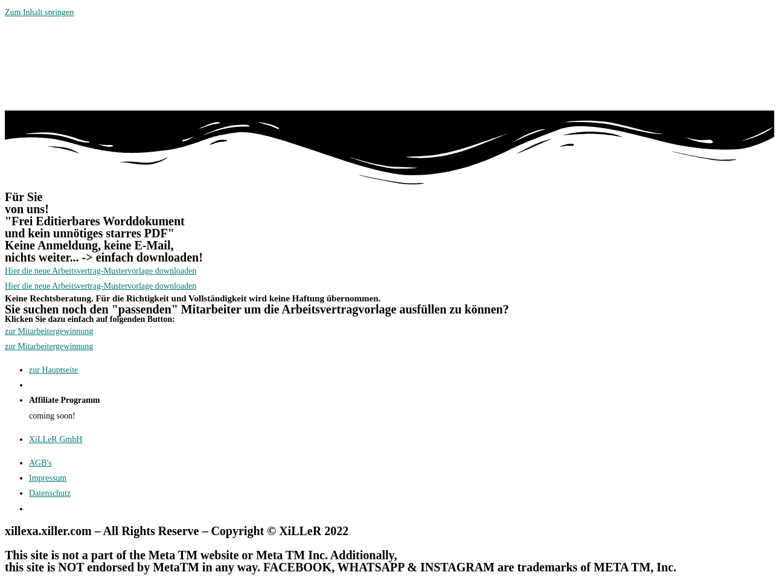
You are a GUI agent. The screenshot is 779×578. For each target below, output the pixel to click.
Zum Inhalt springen (39, 12)
